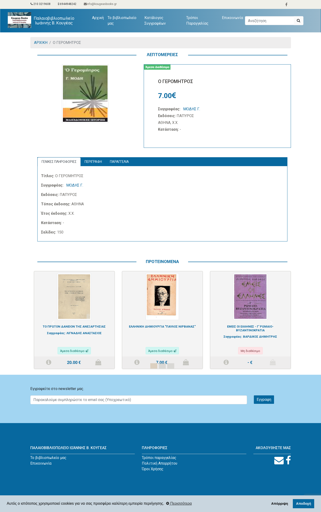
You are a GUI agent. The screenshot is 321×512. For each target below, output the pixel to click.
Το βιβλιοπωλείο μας (122, 20)
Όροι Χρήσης (152, 469)
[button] (53, 323)
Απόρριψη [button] (279, 503)
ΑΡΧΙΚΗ (40, 42)
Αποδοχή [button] (303, 503)
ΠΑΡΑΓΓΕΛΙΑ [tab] (119, 162)
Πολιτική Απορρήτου (159, 463)
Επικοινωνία (232, 17)
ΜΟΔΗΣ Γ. (191, 109)
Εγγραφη (264, 399)
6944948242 (67, 4)
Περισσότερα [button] (179, 503)
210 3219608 (40, 4)
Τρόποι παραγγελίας (159, 457)
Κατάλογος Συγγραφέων (155, 20)
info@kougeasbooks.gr (100, 4)
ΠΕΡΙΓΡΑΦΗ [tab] (93, 162)
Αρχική (99, 17)
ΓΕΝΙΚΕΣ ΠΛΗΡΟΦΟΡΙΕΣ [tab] (59, 162)
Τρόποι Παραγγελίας (197, 20)
